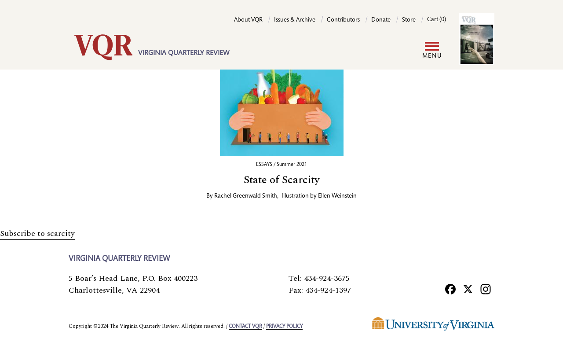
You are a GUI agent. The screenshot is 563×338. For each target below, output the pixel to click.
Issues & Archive (294, 20)
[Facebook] (450, 288)
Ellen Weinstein (337, 196)
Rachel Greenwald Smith (245, 196)
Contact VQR (245, 326)
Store (409, 20)
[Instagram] (485, 288)
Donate (381, 20)
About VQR (248, 20)
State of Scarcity (282, 180)
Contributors (343, 20)
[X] (468, 288)
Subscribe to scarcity (37, 233)
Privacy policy (284, 326)
